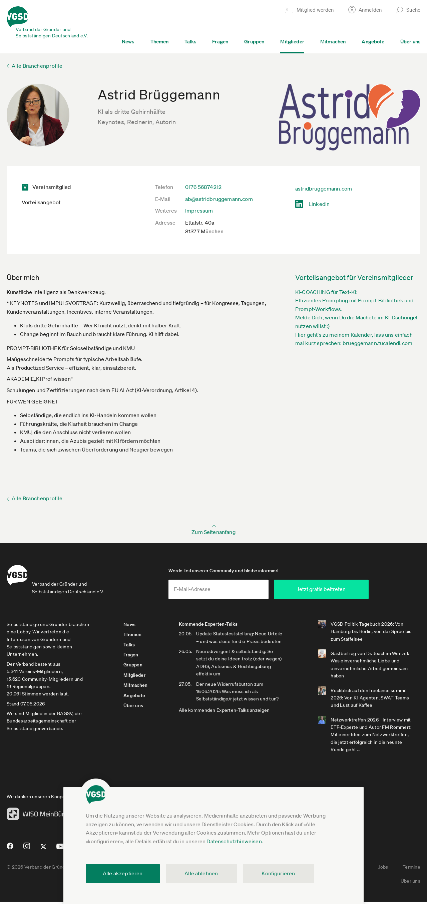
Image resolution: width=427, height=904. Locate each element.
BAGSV (64, 716)
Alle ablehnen (201, 873)
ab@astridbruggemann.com (219, 199)
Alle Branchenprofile (37, 65)
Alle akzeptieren (123, 873)
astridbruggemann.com (323, 188)
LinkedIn (319, 204)
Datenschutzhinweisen (234, 841)
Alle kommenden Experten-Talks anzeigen (225, 712)
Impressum (199, 210)
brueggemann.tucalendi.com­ (377, 343)
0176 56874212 (203, 187)
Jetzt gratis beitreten (340, 591)
